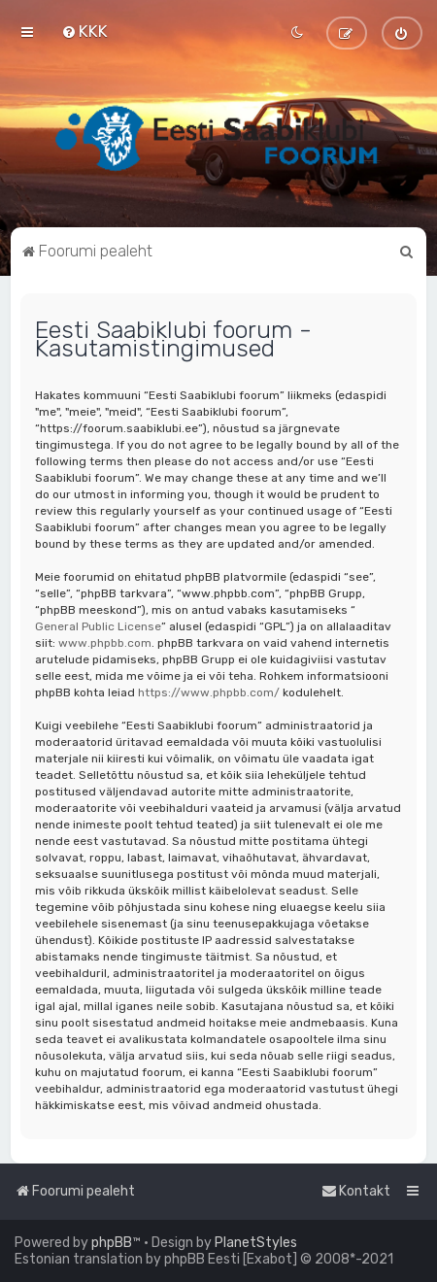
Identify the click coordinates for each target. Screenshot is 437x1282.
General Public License (98, 626)
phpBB (111, 1242)
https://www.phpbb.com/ (209, 692)
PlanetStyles (256, 1242)
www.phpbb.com (104, 643)
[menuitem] (84, 31)
